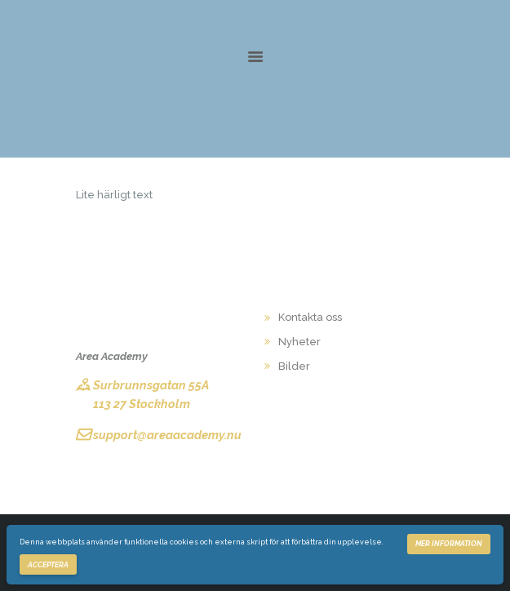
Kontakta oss (310, 317)
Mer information (448, 544)
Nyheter (299, 341)
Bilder (294, 366)
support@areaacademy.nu (167, 435)
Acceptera (48, 565)
